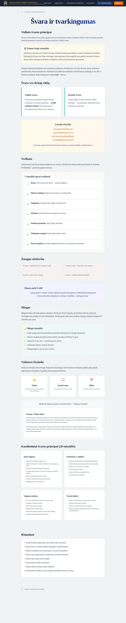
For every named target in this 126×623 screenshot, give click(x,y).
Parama (119, 3)
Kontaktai (90, 3)
